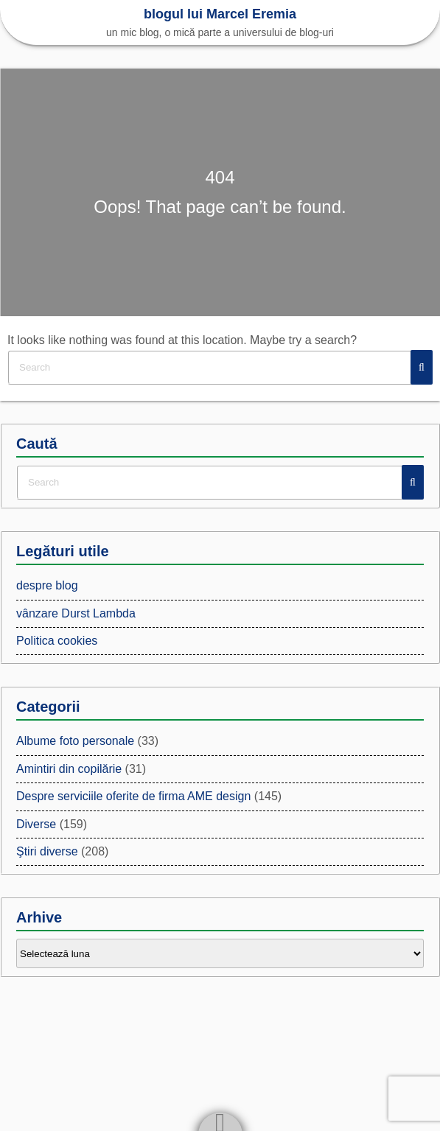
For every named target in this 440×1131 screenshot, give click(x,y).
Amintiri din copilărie (69, 769)
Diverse (36, 824)
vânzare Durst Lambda (76, 613)
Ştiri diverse (47, 851)
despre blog (47, 585)
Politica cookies (56, 640)
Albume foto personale (75, 741)
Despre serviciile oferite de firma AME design (133, 796)
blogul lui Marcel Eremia (220, 14)
